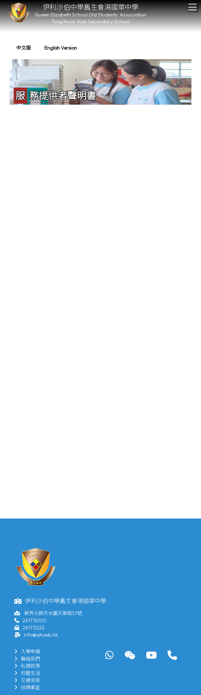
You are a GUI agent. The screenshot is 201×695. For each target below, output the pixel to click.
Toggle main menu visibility (193, 5)
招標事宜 (27, 687)
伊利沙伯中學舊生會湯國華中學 (90, 7)
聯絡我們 (27, 659)
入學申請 (27, 651)
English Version (60, 48)
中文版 (23, 48)
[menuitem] (24, 48)
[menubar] (47, 48)
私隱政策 (27, 666)
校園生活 (27, 673)
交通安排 (27, 680)
